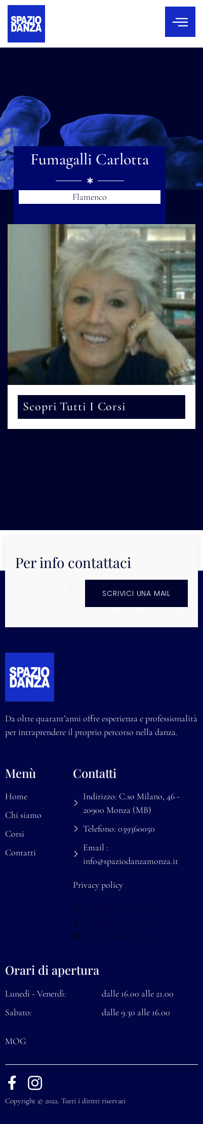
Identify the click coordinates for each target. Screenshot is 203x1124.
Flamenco (89, 196)
